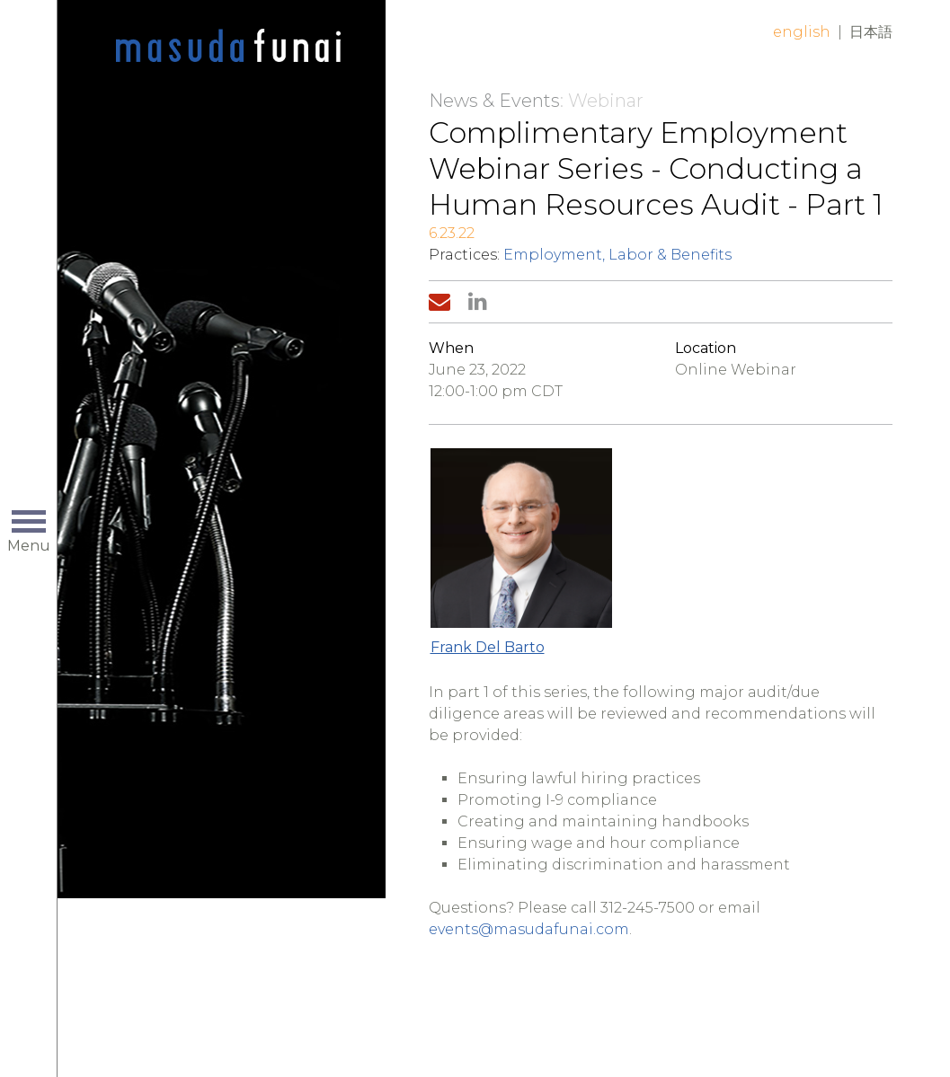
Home (228, 47)
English (801, 31)
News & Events (494, 100)
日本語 (870, 31)
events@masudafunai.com (529, 929)
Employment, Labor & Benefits (617, 254)
